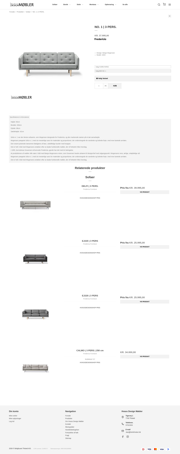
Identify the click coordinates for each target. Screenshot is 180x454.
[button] (169, 16)
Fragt (67, 435)
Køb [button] (115, 86)
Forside (68, 416)
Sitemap (68, 438)
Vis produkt (145, 192)
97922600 (129, 425)
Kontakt (68, 424)
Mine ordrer (13, 416)
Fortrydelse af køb (71, 433)
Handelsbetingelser (72, 430)
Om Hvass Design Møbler (74, 421)
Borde (67, 4)
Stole (80, 4)
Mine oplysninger (15, 418)
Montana (94, 4)
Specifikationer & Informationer (19, 117)
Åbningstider (69, 427)
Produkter (68, 418)
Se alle (125, 4)
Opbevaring (111, 4)
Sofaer (54, 4)
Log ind (11, 421)
